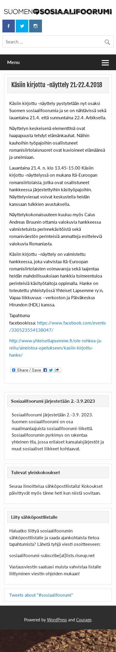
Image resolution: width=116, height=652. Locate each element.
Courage (83, 619)
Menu (13, 62)
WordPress (57, 619)
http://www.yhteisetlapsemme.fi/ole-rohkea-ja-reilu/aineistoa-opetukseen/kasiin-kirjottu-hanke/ (55, 348)
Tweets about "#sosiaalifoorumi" (41, 595)
